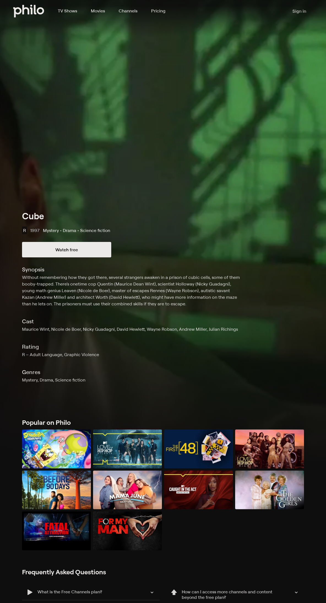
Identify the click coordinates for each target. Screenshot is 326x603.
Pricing (158, 11)
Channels (128, 11)
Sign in (299, 11)
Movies (98, 11)
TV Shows (67, 11)
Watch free (66, 249)
